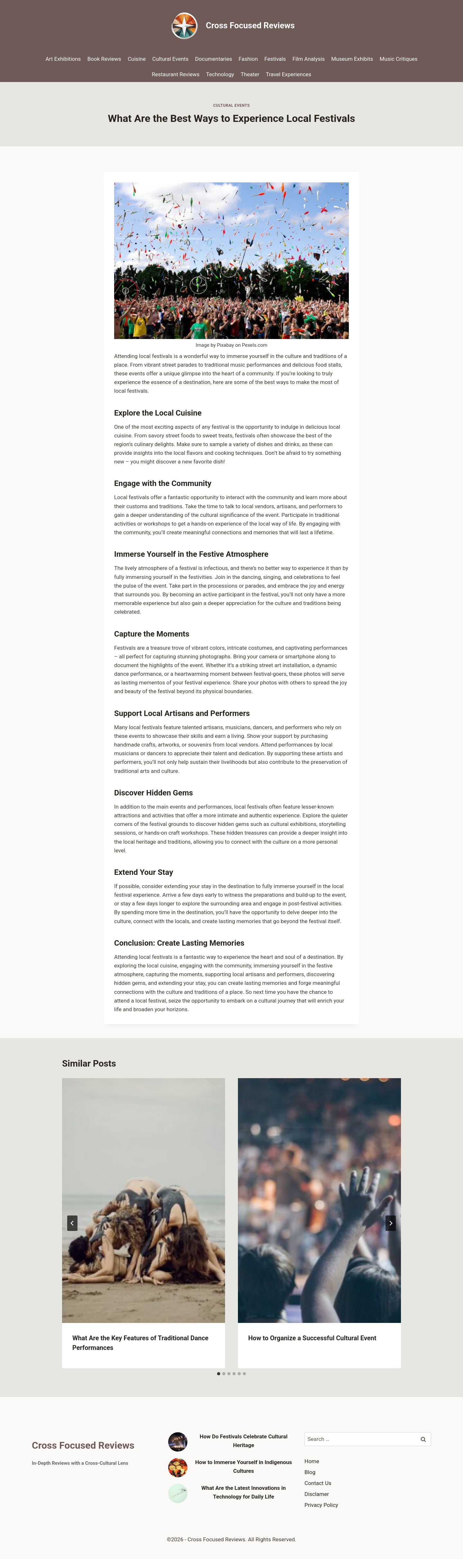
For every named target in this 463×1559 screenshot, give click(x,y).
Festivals (275, 59)
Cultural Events (170, 59)
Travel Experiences (288, 74)
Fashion (248, 59)
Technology (220, 74)
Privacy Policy (321, 1505)
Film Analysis (309, 59)
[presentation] (143, 1200)
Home (311, 1461)
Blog (309, 1472)
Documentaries (213, 59)
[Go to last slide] (72, 1223)
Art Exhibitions (63, 59)
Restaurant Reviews (176, 74)
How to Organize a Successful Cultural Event (312, 1338)
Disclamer (316, 1494)
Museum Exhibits (352, 59)
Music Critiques (399, 59)
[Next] (391, 1223)
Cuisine (137, 59)
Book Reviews (104, 59)
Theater (250, 74)
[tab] (218, 1373)
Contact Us (317, 1483)
